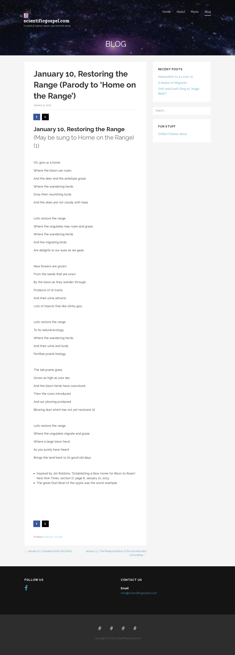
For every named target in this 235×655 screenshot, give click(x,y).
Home (166, 11)
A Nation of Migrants (172, 82)
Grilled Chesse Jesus (172, 134)
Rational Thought (54, 537)
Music (195, 11)
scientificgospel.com (47, 21)
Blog (208, 11)
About (181, 11)
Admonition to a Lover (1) (175, 76)
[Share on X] (45, 117)
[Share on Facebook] (37, 117)
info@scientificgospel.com (139, 593)
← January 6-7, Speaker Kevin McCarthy (48, 551)
